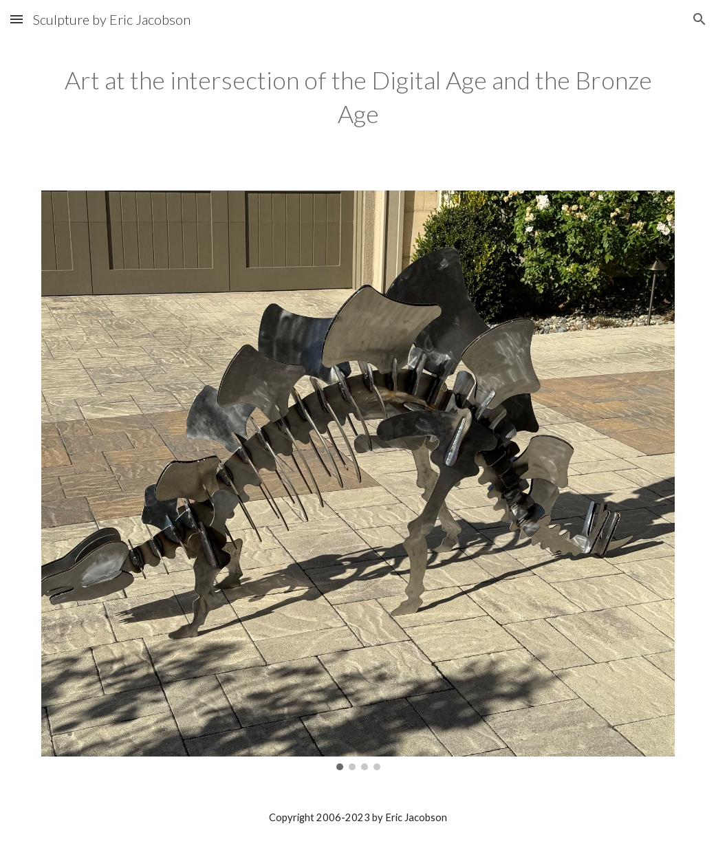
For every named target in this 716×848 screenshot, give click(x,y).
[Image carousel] (358, 480)
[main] (358, 96)
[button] (16, 19)
